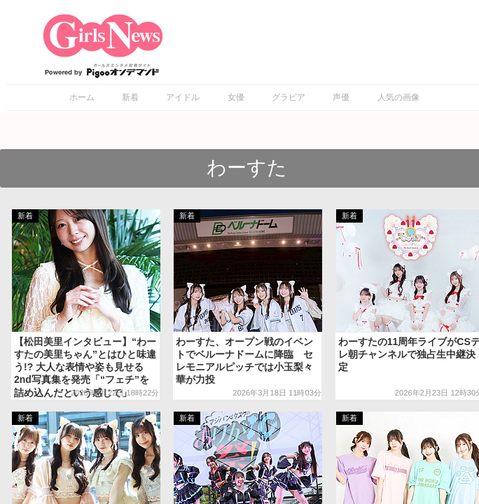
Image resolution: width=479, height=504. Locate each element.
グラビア (288, 97)
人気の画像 (398, 97)
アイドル (183, 97)
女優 (236, 97)
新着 (130, 97)
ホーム (82, 97)
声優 (341, 97)
